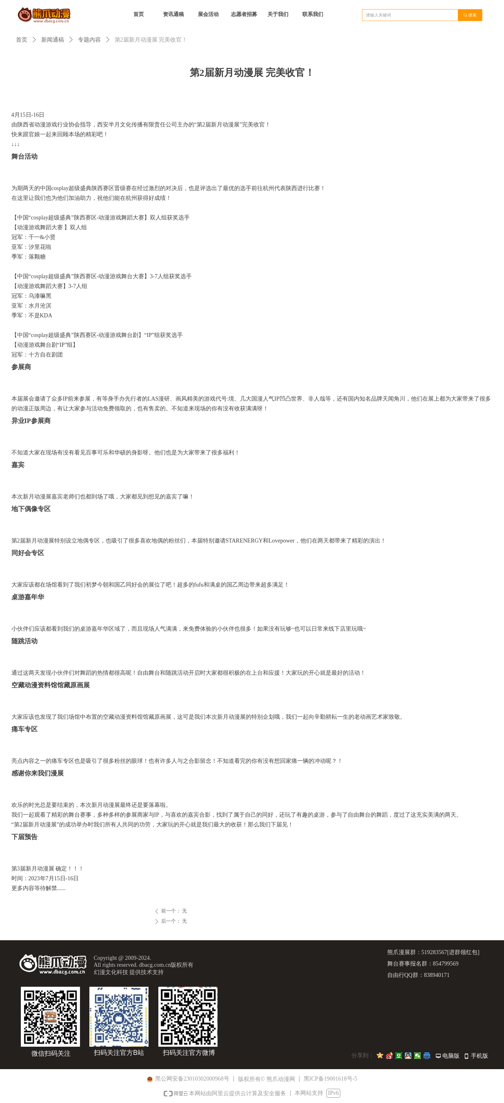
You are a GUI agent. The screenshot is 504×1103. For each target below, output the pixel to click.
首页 (21, 40)
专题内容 (89, 40)
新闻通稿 (52, 40)
